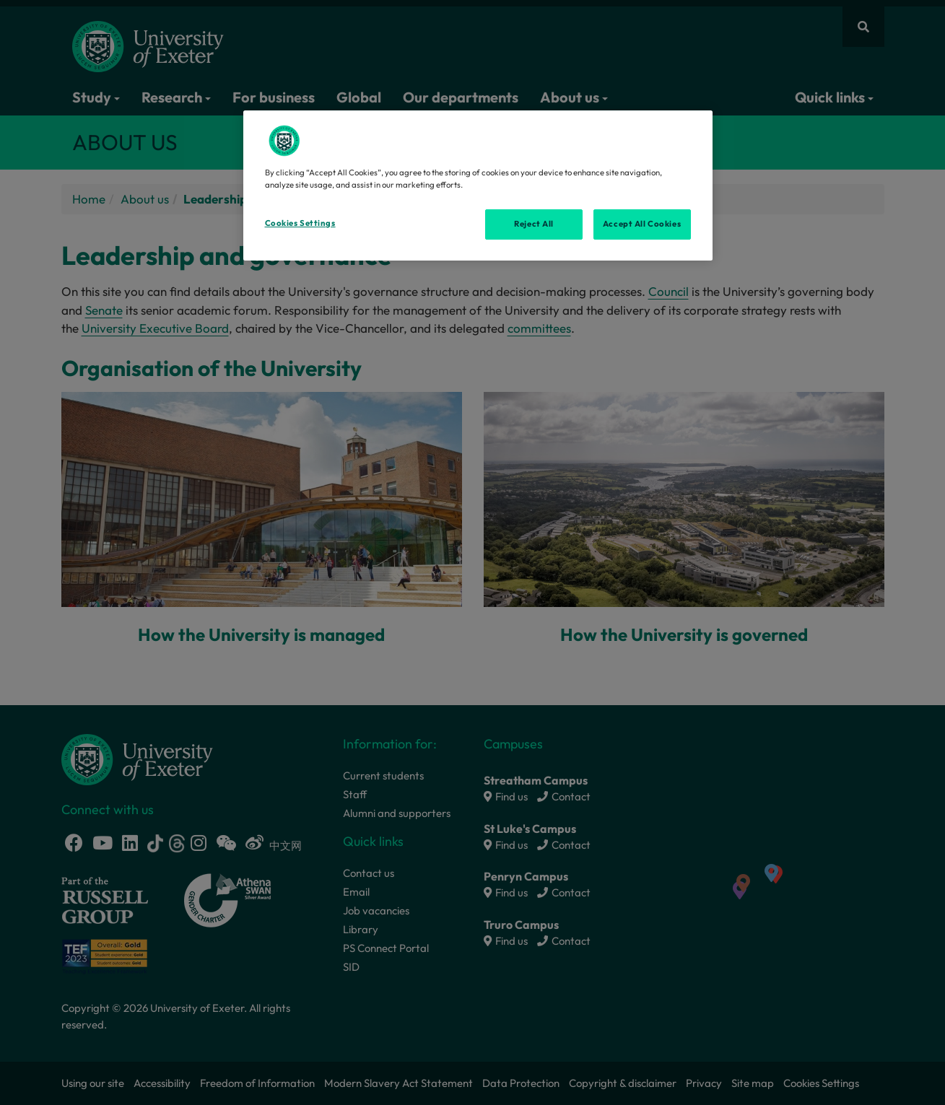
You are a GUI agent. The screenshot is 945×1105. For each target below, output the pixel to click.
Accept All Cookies (642, 224)
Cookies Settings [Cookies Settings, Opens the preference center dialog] (300, 223)
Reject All (534, 224)
